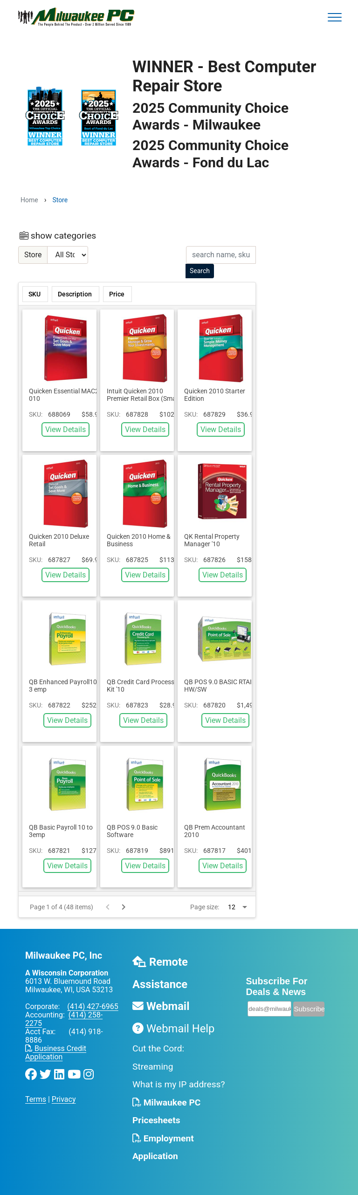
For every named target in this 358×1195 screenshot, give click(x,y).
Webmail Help (173, 1028)
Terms (35, 1099)
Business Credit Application (55, 1052)
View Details (65, 429)
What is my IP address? (178, 1084)
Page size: (204, 907)
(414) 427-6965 (92, 1006)
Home (29, 200)
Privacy (64, 1099)
